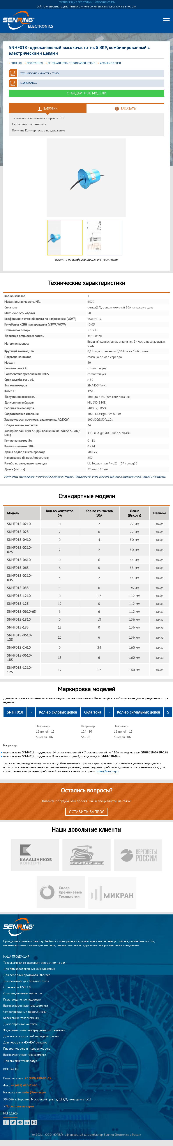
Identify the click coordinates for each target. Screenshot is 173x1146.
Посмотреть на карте (20, 1106)
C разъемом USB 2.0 (17, 987)
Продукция (35, 63)
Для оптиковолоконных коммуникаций (29, 969)
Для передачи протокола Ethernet (26, 975)
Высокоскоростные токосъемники (25, 1006)
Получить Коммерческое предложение (38, 130)
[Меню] (166, 20)
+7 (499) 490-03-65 (38, 1078)
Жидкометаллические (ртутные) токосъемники (34, 1030)
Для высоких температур (20, 1061)
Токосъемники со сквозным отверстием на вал (34, 963)
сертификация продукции (75, 2)
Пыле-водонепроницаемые (22, 999)
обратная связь (105, 2)
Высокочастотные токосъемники (24, 1055)
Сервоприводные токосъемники (24, 1012)
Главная (16, 63)
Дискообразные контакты (20, 1024)
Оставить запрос (86, 811)
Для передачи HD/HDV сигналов (25, 1042)
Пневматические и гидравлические (71, 63)
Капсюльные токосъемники (21, 1018)
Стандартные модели (86, 93)
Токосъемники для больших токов (26, 981)
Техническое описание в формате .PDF (38, 118)
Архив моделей (110, 63)
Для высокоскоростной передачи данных (31, 1036)
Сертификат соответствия (29, 124)
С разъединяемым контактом (22, 993)
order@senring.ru (107, 771)
